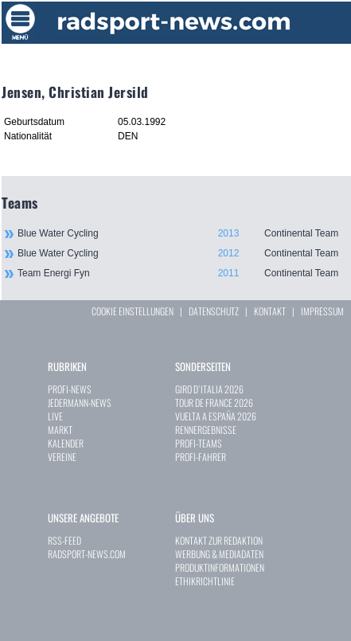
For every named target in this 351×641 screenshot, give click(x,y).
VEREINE (62, 456)
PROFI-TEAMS (198, 443)
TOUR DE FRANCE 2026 (214, 402)
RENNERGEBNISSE (205, 429)
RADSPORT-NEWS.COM (87, 554)
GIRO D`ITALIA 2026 (209, 389)
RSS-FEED (64, 540)
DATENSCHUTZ (214, 311)
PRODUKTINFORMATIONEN (219, 567)
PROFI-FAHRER (200, 456)
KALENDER (66, 443)
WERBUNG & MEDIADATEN (219, 554)
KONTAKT (270, 311)
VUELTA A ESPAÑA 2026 (215, 416)
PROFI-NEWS (70, 389)
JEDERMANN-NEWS (79, 402)
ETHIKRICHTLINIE (205, 581)
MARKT (60, 429)
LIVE (55, 416)
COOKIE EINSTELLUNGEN (133, 311)
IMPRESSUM (322, 311)
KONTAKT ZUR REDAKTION (219, 540)
